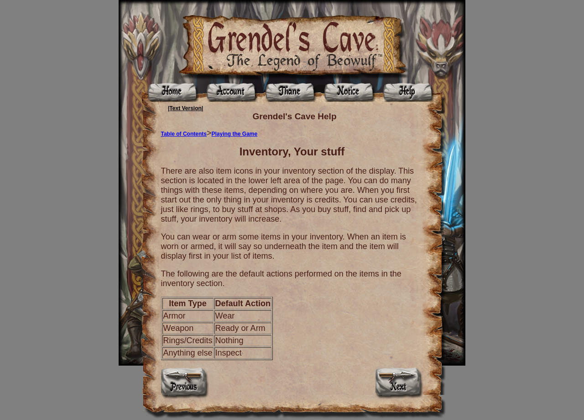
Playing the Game (234, 134)
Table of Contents (184, 134)
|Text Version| (185, 108)
